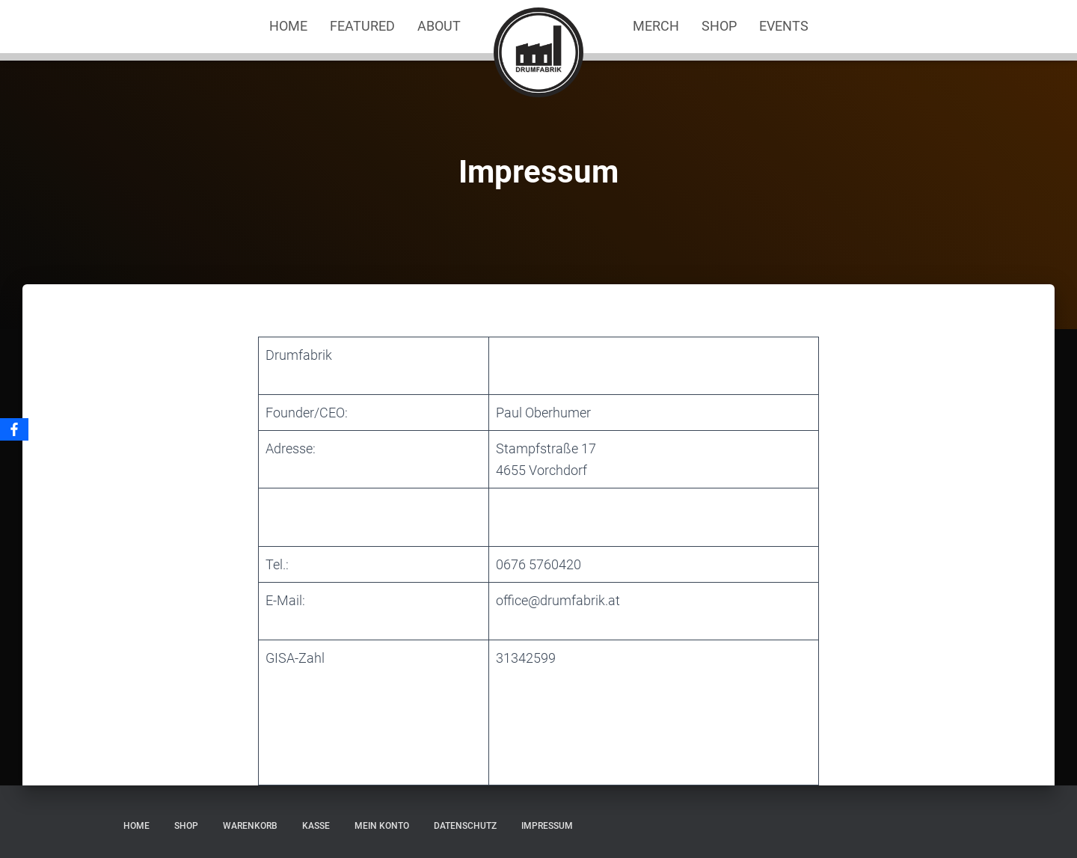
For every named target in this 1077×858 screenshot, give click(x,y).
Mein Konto (382, 826)
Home (288, 26)
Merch (656, 26)
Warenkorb (250, 826)
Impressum (547, 826)
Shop (719, 26)
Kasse (316, 826)
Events (783, 26)
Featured (362, 26)
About (439, 26)
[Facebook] (14, 429)
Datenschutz (465, 826)
